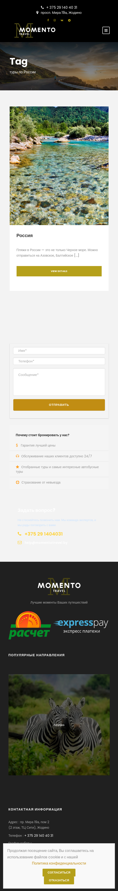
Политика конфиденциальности (59, 863)
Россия (25, 235)
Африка (59, 725)
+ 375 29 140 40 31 (59, 7)
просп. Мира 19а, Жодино (58, 12)
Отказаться (59, 880)
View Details (59, 271)
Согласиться (59, 872)
